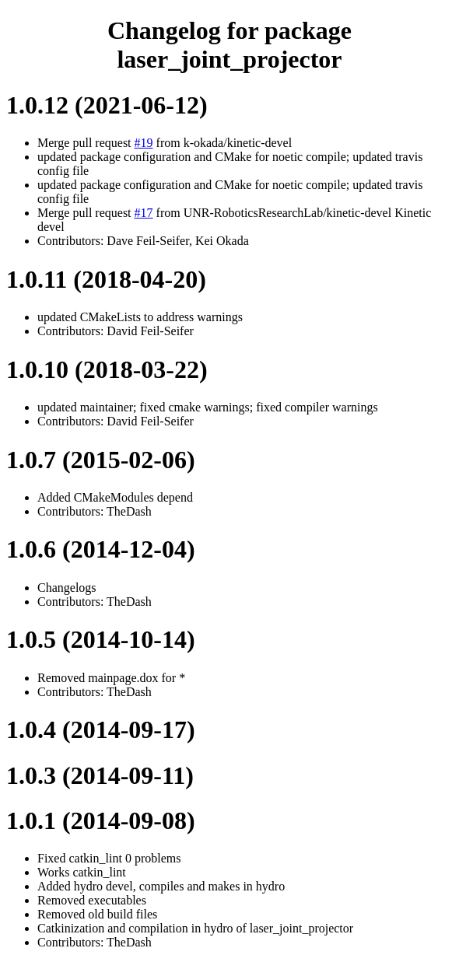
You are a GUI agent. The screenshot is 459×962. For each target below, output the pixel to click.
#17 (144, 212)
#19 (144, 142)
